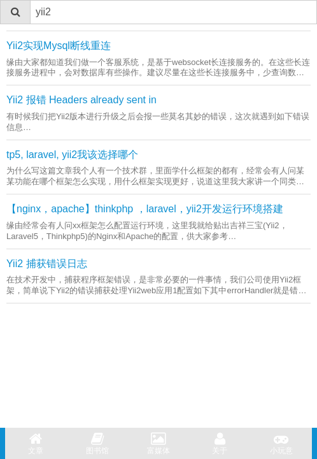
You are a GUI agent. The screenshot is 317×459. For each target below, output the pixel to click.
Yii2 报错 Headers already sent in (81, 99)
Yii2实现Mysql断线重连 (58, 45)
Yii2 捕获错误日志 (46, 263)
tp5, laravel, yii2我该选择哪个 (72, 154)
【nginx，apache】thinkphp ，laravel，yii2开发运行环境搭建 (144, 208)
